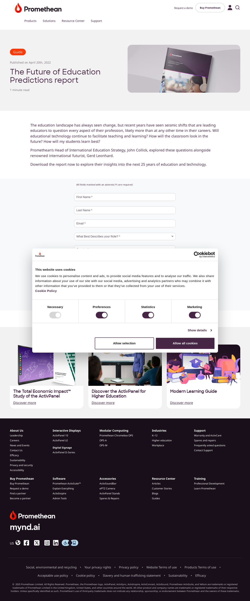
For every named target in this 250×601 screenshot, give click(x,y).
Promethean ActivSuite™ (67, 483)
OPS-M (103, 445)
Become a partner (20, 498)
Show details (197, 330)
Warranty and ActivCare (208, 435)
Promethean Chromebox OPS (116, 435)
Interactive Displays (67, 430)
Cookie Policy (46, 291)
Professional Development (209, 483)
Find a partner (18, 493)
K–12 (155, 435)
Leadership (16, 435)
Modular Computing (114, 430)
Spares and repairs (205, 440)
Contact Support (203, 450)
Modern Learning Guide (193, 391)
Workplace (158, 445)
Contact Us (16, 450)
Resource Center (73, 21)
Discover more (24, 402)
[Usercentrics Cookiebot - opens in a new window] (197, 254)
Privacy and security (21, 465)
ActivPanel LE (60, 440)
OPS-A (103, 440)
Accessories (108, 479)
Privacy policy (129, 567)
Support (96, 21)
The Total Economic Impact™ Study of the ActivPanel (42, 394)
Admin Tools (60, 498)
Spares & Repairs (109, 498)
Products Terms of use (200, 567)
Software (59, 479)
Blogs (155, 493)
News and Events (20, 445)
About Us (16, 430)
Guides (156, 498)
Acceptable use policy (53, 575)
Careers (14, 440)
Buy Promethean (210, 7)
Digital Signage (62, 447)
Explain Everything (63, 488)
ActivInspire (59, 493)
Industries (159, 430)
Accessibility (17, 470)
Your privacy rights (97, 567)
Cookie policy (85, 575)
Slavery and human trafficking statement (132, 575)
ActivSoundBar (108, 483)
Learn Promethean (205, 488)
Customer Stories (162, 488)
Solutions (49, 21)
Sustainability (17, 460)
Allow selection (124, 343)
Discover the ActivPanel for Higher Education (119, 394)
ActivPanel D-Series (64, 452)
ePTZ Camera (107, 488)
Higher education (162, 440)
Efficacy (14, 455)
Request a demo (183, 8)
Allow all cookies (185, 343)
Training (200, 479)
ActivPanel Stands (110, 493)
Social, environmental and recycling (51, 567)
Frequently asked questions (209, 445)
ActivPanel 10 (60, 435)
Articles (156, 483)
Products (30, 21)
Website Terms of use (161, 567)
